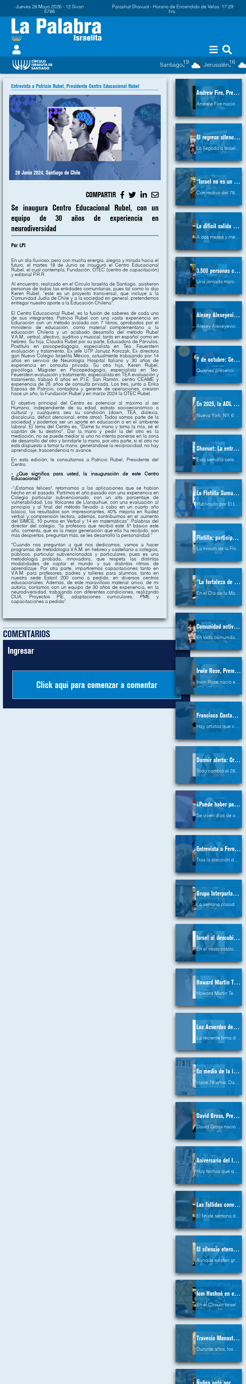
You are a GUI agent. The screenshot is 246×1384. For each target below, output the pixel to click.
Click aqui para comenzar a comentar (96, 684)
